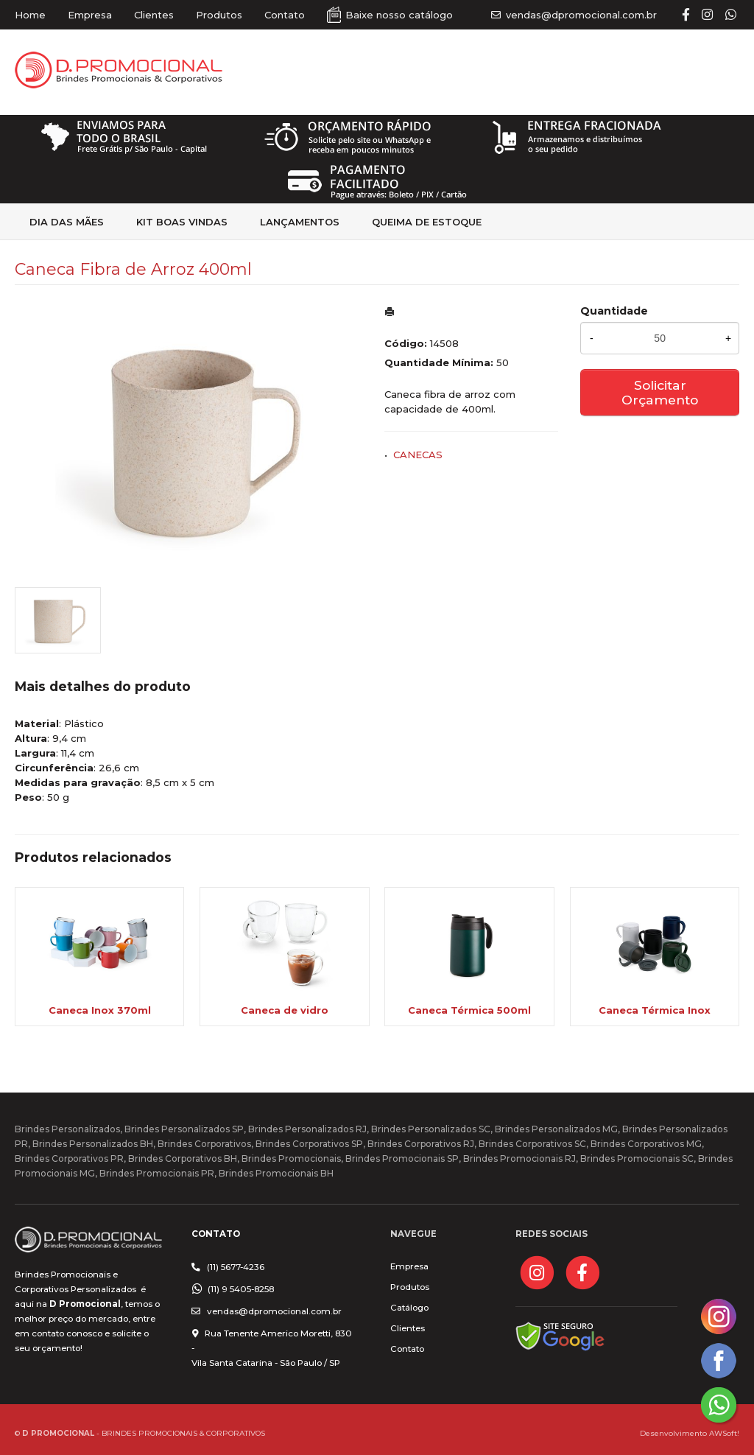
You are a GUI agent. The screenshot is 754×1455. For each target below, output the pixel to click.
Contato (284, 15)
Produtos (219, 15)
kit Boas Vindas (182, 222)
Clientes (154, 15)
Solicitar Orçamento (659, 392)
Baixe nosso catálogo (399, 15)
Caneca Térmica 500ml (469, 1010)
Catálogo (409, 1308)
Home (30, 15)
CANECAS (418, 454)
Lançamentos (299, 222)
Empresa (90, 15)
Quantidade (614, 311)
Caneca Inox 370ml (100, 1010)
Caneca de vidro (284, 1010)
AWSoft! (724, 1432)
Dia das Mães (66, 222)
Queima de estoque (427, 222)
